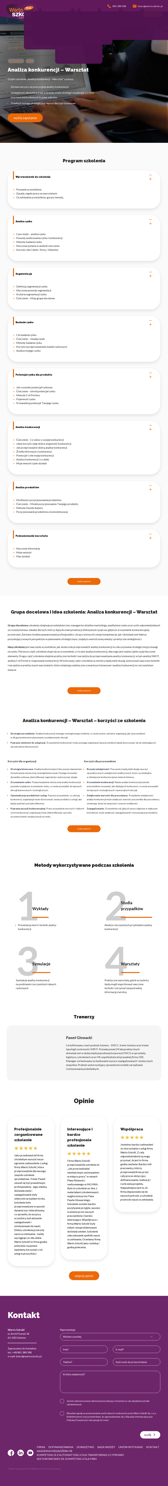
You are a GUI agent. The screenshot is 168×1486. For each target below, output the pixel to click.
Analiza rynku (84, 222)
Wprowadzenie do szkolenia (84, 177)
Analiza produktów (84, 488)
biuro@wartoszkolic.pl (29, 1356)
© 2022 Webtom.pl (32, 1468)
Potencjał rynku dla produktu (84, 375)
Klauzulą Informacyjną (137, 1416)
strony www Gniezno (51, 1468)
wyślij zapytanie (25, 118)
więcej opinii (84, 1276)
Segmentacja (84, 274)
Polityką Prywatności (77, 1420)
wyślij (150, 1435)
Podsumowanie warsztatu (84, 536)
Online (30, 60)
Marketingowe (21, 48)
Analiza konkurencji (84, 427)
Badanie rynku (84, 322)
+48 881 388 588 (22, 1352)
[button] (28, 14)
